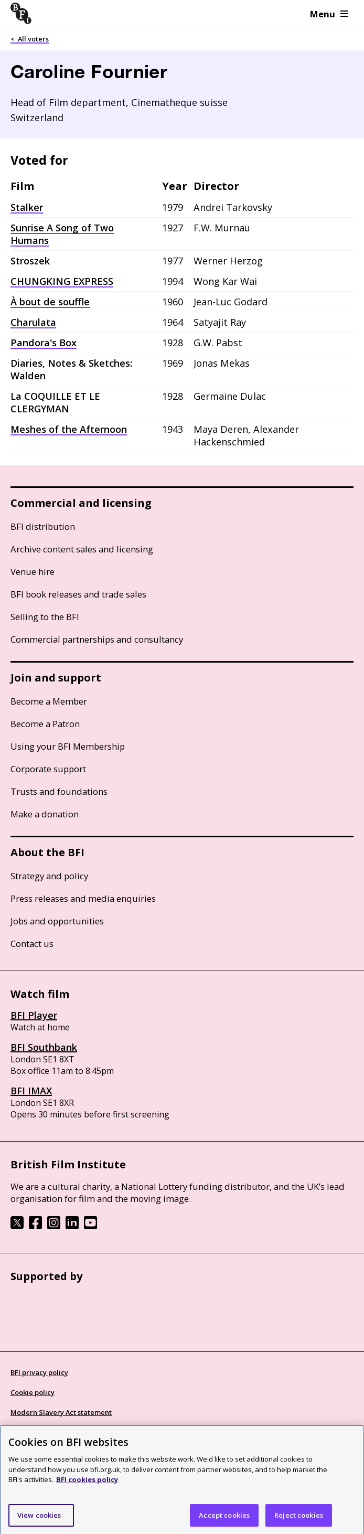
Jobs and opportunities (57, 921)
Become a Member (48, 701)
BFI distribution (42, 526)
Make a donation (44, 814)
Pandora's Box (43, 342)
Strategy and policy (49, 876)
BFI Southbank (43, 1047)
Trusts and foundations (59, 791)
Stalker (26, 207)
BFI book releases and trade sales (78, 594)
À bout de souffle (50, 301)
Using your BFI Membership (67, 746)
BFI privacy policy (39, 1372)
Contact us (31, 944)
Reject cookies (298, 1519)
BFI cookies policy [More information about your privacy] (87, 1483)
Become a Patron (45, 724)
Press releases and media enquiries (83, 898)
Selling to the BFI (44, 617)
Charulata (33, 322)
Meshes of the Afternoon (68, 429)
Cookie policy (32, 1392)
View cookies (39, 1519)
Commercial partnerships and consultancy (96, 639)
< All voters (29, 39)
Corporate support (48, 769)
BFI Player (33, 1015)
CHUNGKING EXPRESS (61, 281)
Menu (329, 14)
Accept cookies (224, 1519)
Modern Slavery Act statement (61, 1412)
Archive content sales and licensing (81, 549)
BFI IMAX (31, 1090)
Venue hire (32, 572)
